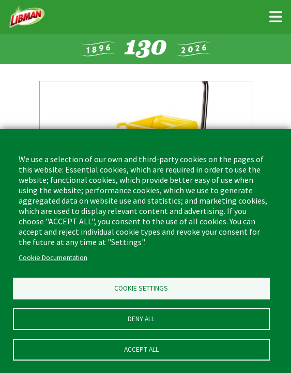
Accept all (141, 349)
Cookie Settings (141, 288)
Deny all (141, 318)
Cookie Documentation (53, 257)
